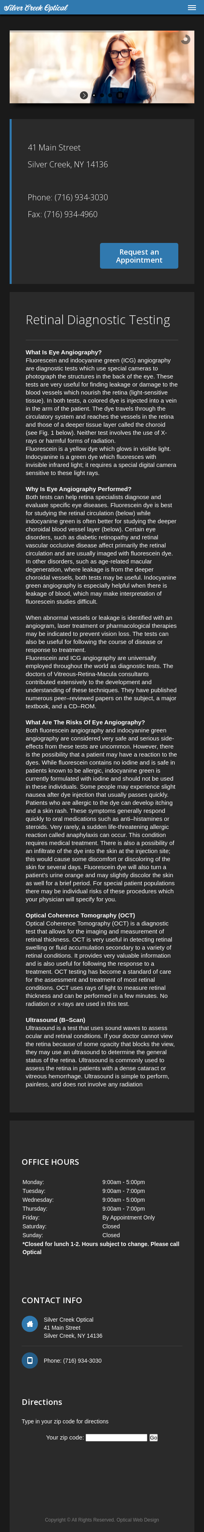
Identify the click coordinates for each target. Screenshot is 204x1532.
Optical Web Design (137, 1520)
